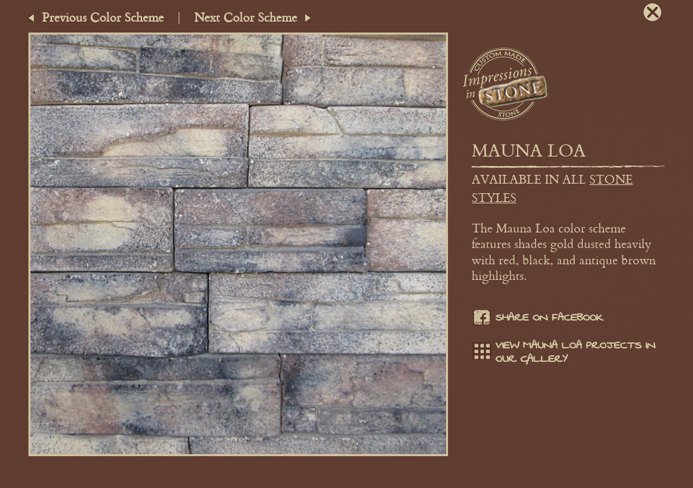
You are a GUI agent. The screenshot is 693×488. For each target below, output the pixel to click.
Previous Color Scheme (103, 17)
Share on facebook (537, 319)
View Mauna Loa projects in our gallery (563, 352)
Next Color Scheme (245, 17)
